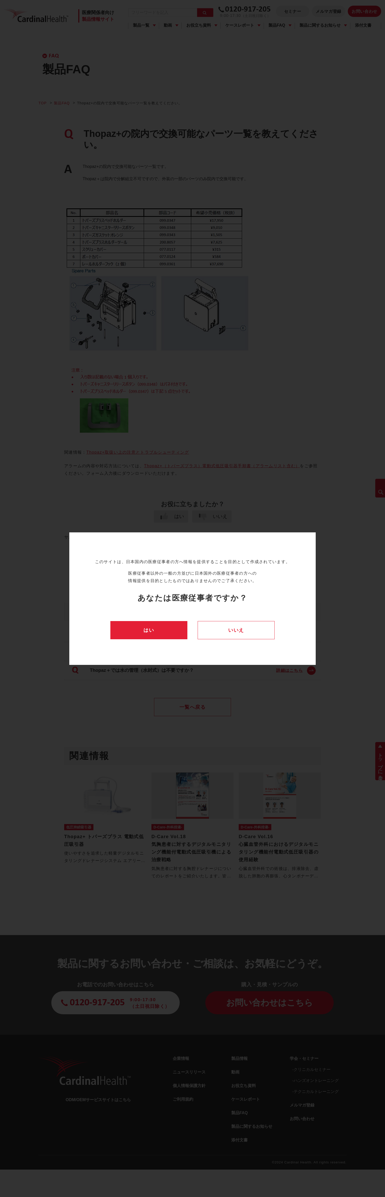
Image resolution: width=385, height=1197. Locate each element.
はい (148, 630)
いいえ (236, 630)
